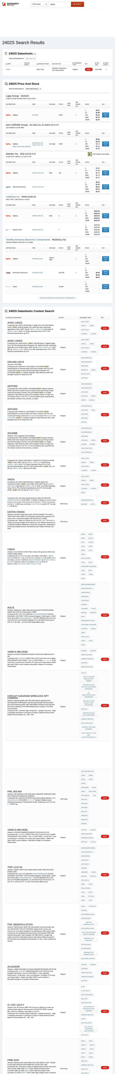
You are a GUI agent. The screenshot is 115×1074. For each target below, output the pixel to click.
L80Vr (92, 969)
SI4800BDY (38, 524)
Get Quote (105, 187)
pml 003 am (84, 712)
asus (89, 532)
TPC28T (23, 528)
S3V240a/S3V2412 (14, 1021)
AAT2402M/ (11, 403)
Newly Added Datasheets (18, 1066)
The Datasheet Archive (10, 4)
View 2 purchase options (21, 146)
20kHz (83, 709)
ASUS (91, 566)
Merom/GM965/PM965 (40, 563)
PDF (88, 69)
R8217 (83, 509)
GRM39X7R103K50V (87, 598)
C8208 (83, 793)
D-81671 (83, 610)
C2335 (83, 525)
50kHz (90, 709)
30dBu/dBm (92, 705)
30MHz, (93, 364)
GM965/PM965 (85, 550)
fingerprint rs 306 (87, 569)
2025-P (27, 929)
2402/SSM (84, 473)
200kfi (90, 702)
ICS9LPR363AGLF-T (26, 567)
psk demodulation (87, 804)
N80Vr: (83, 985)
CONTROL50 (85, 556)
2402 (93, 715)
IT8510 (90, 525)
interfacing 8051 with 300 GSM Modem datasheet (89, 621)
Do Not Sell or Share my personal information (56, 1066)
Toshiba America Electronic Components (28, 239)
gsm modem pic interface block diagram (89, 880)
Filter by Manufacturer (16, 58)
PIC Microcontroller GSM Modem (89, 627)
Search (77, 4)
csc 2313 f (84, 902)
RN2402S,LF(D (37, 259)
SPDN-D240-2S (37, 216)
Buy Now (106, 115)
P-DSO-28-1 (91, 798)
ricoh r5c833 (85, 522)
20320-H (83, 913)
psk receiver (86, 830)
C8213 (37, 526)
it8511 (90, 582)
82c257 (83, 888)
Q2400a (92, 575)
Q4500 (83, 578)
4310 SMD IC (85, 932)
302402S (35, 115)
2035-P (83, 916)
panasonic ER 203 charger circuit (89, 1005)
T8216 (39, 528)
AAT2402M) (84, 361)
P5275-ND (84, 601)
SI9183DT (84, 559)
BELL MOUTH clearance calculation (88, 896)
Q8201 (31, 524)
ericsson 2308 (86, 874)
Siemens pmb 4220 (87, 647)
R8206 (27, 526)
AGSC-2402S (85, 339)
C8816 (83, 519)
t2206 (83, 786)
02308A (83, 388)
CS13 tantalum (86, 429)
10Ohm (90, 509)
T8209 (28, 528)
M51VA (91, 988)
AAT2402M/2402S (86, 354)
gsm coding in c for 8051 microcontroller (89, 660)
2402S (92, 398)
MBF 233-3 (84, 871)
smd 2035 (92, 936)
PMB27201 (84, 942)
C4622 (83, 790)
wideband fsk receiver (89, 825)
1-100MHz (84, 332)
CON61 (83, 535)
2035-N (91, 913)
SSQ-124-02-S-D (38, 173)
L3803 (83, 994)
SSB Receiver (86, 808)
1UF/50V (12, 526)
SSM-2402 (84, 718)
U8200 (90, 513)
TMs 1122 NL (92, 578)
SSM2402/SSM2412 (14, 469)
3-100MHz (84, 348)
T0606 (89, 1001)
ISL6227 (83, 562)
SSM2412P (84, 725)
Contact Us (92, 1066)
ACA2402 (21, 597)
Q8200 (50, 520)
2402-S (83, 798)
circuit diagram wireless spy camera (89, 615)
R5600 (90, 535)
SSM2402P (93, 718)
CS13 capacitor (86, 426)
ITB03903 (84, 801)
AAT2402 (91, 388)
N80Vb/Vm (84, 972)
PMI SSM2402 (85, 715)
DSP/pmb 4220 (85, 939)
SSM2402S (84, 721)
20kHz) (83, 705)
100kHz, (15, 443)
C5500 (83, 585)
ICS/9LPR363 (85, 975)
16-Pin (92, 473)
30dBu (90, 699)
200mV (38, 328)
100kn (83, 702)
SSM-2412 (94, 721)
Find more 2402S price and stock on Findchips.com (57, 298)
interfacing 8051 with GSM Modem (89, 643)
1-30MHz (93, 332)
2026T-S (22, 933)
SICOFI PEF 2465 (86, 945)
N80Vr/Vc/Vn (85, 978)
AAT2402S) (84, 364)
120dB (83, 699)
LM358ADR (93, 559)
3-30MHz (93, 348)
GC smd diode (86, 833)
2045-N (90, 916)
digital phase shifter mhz (89, 956)
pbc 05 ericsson (87, 650)
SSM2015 (93, 728)
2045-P (83, 920)
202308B (83, 423)
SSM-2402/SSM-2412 (87, 696)
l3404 (83, 532)
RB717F (90, 506)
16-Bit (83, 865)
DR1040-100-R (85, 367)
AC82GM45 (84, 991)
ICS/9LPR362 (85, 982)
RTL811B (90, 790)
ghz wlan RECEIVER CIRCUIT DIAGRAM (89, 820)
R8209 (9, 522)
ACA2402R (84, 850)
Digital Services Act (80, 1066)
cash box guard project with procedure (89, 633)
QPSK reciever (86, 891)
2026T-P (24, 931)
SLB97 (93, 991)
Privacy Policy (34, 1066)
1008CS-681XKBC (86, 595)
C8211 (53, 524)
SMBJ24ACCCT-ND (87, 604)
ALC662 (90, 994)
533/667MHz (85, 553)
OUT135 (92, 744)
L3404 (90, 793)
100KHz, (32, 328)
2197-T (94, 932)
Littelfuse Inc (13, 196)
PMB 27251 (84, 929)
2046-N (90, 920)
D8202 (83, 506)
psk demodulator (87, 816)
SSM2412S (84, 728)
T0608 (83, 1009)
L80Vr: (94, 982)
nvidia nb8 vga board (88, 529)
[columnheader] (14, 63)
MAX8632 (91, 562)
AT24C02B (84, 575)
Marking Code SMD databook (89, 654)
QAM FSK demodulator (89, 812)
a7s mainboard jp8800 (89, 997)
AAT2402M (84, 370)
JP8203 (46, 524)
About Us (101, 1066)
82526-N (83, 936)
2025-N (27, 927)
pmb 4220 (84, 638)
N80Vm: (83, 988)
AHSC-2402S (85, 322)
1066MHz (14, 994)
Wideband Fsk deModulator (89, 837)
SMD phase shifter (88, 841)
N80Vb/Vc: (92, 985)
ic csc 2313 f (92, 865)
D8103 (83, 538)
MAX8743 (84, 566)
